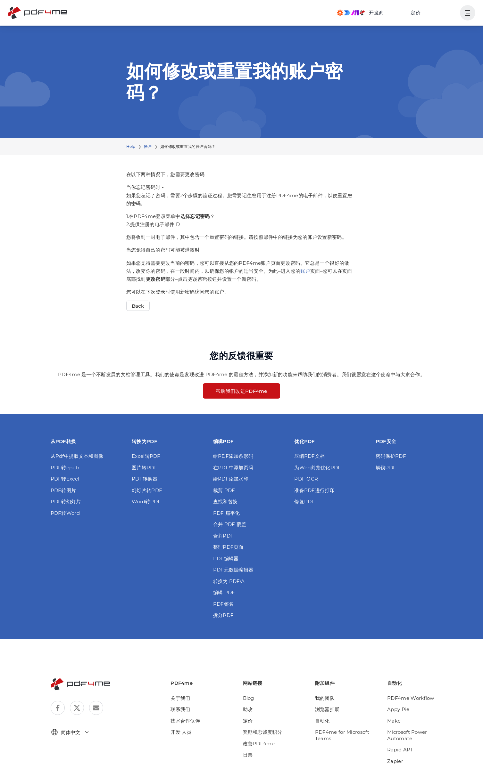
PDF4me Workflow (410, 698)
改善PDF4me (259, 744)
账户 (305, 271)
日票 (248, 755)
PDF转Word (65, 513)
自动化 (322, 721)
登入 (447, 13)
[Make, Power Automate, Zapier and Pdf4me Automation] (360, 13)
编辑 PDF (224, 592)
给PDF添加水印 (230, 479)
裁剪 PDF (224, 490)
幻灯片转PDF (147, 490)
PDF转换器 (144, 479)
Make (394, 721)
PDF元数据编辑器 (233, 570)
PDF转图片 (63, 490)
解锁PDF (386, 468)
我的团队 (325, 698)
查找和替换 (225, 501)
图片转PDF (144, 468)
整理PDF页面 (228, 547)
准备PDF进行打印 (314, 490)
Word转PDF (146, 501)
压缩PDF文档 (309, 456)
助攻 (248, 709)
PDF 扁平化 (226, 513)
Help (131, 146)
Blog (248, 698)
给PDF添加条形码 (233, 456)
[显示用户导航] (467, 12)
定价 (416, 13)
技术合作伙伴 (185, 721)
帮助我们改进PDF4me (241, 391)
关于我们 (180, 698)
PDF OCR (306, 479)
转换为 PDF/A (229, 581)
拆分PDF (223, 615)
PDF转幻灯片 (66, 501)
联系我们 (180, 709)
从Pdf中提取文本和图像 (77, 456)
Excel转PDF (146, 456)
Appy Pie (398, 709)
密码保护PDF (391, 456)
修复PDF (304, 501)
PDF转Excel (65, 479)
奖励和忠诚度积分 (262, 732)
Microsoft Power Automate (407, 735)
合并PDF (223, 536)
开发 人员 (181, 732)
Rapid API (399, 750)
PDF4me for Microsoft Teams (342, 735)
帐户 (148, 146)
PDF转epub (65, 468)
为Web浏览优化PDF (317, 468)
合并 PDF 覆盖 (229, 524)
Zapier (395, 761)
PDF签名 (223, 604)
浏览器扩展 (327, 709)
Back (138, 306)
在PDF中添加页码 (233, 468)
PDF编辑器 (226, 558)
